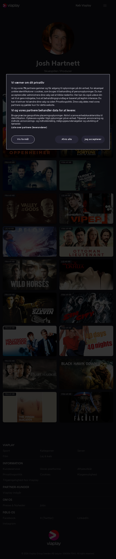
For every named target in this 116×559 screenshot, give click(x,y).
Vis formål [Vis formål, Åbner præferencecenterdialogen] (23, 139)
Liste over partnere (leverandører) (29, 127)
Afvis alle (67, 139)
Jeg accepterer (93, 139)
